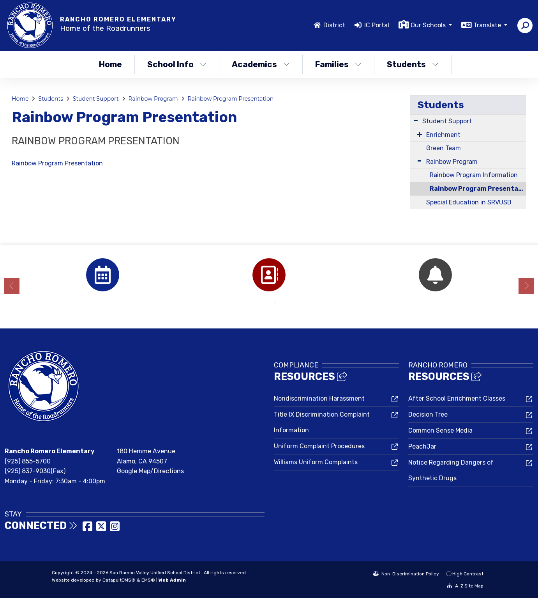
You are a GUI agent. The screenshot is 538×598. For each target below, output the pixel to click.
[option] (102, 274)
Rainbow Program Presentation (231, 98)
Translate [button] (488, 25)
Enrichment (443, 134)
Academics (261, 64)
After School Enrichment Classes (456, 398)
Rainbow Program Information (474, 175)
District (334, 25)
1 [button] (263, 303)
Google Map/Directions (150, 471)
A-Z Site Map (465, 586)
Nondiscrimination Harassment (319, 398)
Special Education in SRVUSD (469, 202)
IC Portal (376, 25)
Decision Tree (428, 414)
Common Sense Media (440, 430)
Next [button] (526, 286)
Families (338, 64)
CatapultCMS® (119, 580)
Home (110, 64)
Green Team (443, 148)
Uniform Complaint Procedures (319, 446)
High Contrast (467, 574)
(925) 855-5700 (28, 461)
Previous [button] (11, 286)
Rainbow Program (153, 98)
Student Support (96, 98)
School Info (176, 64)
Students (413, 64)
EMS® (148, 580)
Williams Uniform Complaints (316, 462)
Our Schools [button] (429, 25)
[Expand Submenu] (415, 120)
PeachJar (422, 446)
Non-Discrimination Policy (406, 574)
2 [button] (275, 303)
